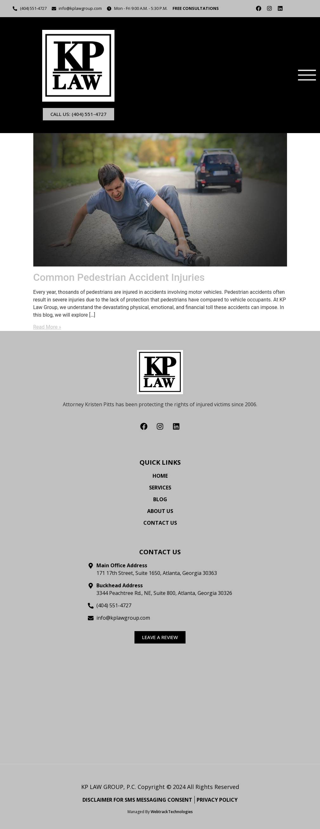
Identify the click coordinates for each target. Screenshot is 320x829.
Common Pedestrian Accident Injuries (119, 277)
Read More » (47, 327)
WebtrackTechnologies (172, 811)
